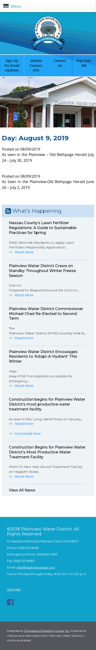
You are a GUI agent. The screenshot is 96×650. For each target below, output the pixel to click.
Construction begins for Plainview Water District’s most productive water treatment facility (47, 404)
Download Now (28, 433)
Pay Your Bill (84, 63)
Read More (24, 252)
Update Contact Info (36, 65)
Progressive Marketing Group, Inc (46, 630)
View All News (22, 490)
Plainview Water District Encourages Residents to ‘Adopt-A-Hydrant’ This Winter (43, 357)
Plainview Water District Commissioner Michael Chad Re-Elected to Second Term (46, 314)
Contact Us (60, 63)
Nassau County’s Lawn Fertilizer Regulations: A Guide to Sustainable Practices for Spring (42, 228)
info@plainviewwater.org (36, 567)
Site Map (14, 589)
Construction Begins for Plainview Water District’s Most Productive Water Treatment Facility (47, 452)
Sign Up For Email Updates (11, 65)
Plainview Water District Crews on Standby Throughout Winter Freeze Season (42, 271)
